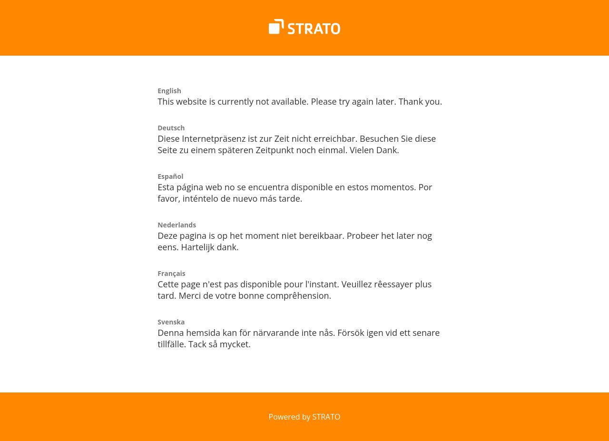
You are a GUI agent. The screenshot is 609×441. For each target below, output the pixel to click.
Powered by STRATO (305, 417)
